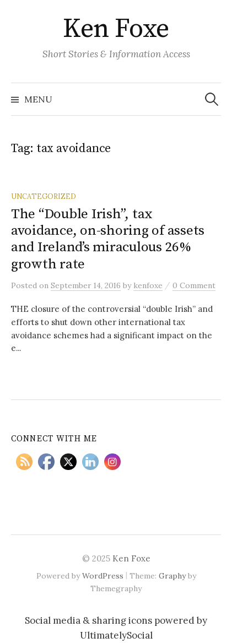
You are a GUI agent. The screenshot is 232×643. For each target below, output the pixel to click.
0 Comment (193, 285)
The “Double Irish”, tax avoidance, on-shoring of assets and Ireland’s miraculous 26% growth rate (107, 239)
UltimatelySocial (116, 635)
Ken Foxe (116, 29)
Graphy (172, 576)
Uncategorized (43, 196)
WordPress (102, 576)
